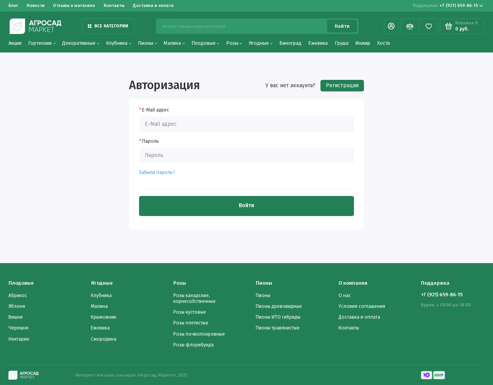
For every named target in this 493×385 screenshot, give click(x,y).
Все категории (108, 26)
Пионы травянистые (278, 328)
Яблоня (16, 306)
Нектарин (18, 339)
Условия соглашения (362, 306)
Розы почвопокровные (199, 334)
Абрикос (17, 295)
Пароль (150, 141)
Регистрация (342, 85)
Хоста (383, 43)
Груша (342, 43)
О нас (345, 295)
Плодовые (205, 43)
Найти (342, 26)
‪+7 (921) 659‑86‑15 (448, 5)
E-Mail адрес (155, 110)
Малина (174, 43)
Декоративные (80, 43)
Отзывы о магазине (74, 5)
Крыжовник (103, 317)
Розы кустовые (189, 312)
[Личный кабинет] (391, 26)
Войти (246, 205)
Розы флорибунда (193, 345)
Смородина (103, 339)
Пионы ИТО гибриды (278, 317)
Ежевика (318, 43)
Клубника (118, 43)
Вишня (15, 317)
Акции (15, 43)
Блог (13, 5)
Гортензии (41, 43)
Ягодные (261, 43)
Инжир (362, 43)
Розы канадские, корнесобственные (194, 298)
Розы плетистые (190, 323)
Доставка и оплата (153, 5)
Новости (36, 5)
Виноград (290, 43)
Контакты (114, 5)
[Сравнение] (410, 26)
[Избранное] (428, 26)
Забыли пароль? (157, 172)
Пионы (147, 43)
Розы (234, 43)
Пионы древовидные (279, 306)
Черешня (18, 328)
